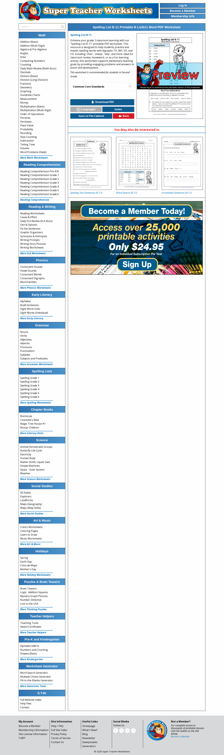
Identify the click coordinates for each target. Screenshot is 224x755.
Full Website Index (30, 699)
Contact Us (57, 742)
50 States (25, 492)
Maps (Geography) (31, 504)
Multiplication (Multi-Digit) (35, 110)
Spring (24, 557)
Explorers (25, 496)
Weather (25, 473)
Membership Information (33, 730)
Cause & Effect (28, 217)
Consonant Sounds (31, 266)
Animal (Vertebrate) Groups (36, 446)
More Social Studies (31, 513)
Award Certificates (30, 626)
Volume (24, 148)
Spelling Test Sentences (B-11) (86, 192)
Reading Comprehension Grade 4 (39, 186)
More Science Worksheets (35, 479)
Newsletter (88, 738)
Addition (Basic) (29, 41)
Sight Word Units (30, 309)
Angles (24, 53)
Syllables (25, 354)
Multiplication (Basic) (32, 106)
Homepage (88, 726)
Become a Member (30, 726)
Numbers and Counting (34, 649)
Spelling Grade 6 (29, 397)
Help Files (25, 703)
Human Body (27, 458)
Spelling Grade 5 (29, 393)
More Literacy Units (32, 433)
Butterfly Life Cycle (31, 450)
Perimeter (26, 121)
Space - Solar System (32, 469)
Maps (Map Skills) (30, 507)
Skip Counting (28, 137)
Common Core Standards (88, 86)
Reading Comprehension (34, 199)
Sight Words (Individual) (34, 312)
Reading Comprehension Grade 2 (39, 179)
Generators (89, 746)
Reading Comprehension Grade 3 (39, 182)
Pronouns (26, 347)
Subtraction (27, 140)
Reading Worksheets (32, 213)
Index (118, 109)
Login (22, 737)
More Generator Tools (33, 686)
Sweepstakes (90, 742)
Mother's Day (28, 569)
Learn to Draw (28, 534)
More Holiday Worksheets (35, 575)
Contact (24, 707)
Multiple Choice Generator (35, 676)
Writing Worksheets (32, 247)
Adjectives (26, 339)
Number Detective (31, 600)
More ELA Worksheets (33, 253)
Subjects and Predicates (34, 358)
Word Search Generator (34, 672)
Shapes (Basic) (28, 653)
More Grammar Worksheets (36, 364)
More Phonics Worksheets (35, 287)
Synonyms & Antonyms (33, 236)
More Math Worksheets (34, 157)
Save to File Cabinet (91, 116)
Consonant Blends (31, 274)
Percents (25, 117)
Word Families (28, 282)
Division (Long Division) (34, 79)
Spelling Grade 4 (29, 389)
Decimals (25, 72)
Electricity (25, 454)
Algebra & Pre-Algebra (33, 49)
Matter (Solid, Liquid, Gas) (35, 462)
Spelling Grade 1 (29, 378)
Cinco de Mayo (28, 565)
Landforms (26, 500)
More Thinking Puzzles (33, 609)
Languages (86, 109)
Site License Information (33, 734)
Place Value (26, 125)
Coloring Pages (29, 531)
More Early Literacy (31, 318)
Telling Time (27, 144)
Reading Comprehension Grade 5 (39, 190)
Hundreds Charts (30, 95)
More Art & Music (30, 544)
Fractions (25, 83)
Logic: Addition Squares (34, 592)
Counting (25, 64)
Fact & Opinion (28, 224)
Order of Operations (32, 114)
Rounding (26, 133)
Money (24, 102)
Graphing (25, 91)
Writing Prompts (30, 240)
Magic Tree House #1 (33, 423)
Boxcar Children (29, 427)
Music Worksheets (31, 538)
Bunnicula (26, 416)
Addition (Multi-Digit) (32, 45)
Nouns (24, 332)
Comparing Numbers (32, 61)
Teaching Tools (29, 623)
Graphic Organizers (31, 232)
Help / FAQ (57, 726)
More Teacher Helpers (33, 632)
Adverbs (25, 343)
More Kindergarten (31, 659)
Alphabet (25, 301)
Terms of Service (61, 738)
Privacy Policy (59, 734)
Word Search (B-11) (126, 192)
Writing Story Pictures (33, 244)
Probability (26, 129)
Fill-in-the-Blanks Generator (36, 680)
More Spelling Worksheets (35, 402)
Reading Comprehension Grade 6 (39, 194)
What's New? (89, 730)
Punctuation (27, 351)
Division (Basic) (29, 76)
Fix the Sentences (30, 228)
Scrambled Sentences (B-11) (177, 192)
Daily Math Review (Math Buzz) (38, 68)
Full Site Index (59, 730)
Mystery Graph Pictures (34, 596)
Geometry (26, 87)
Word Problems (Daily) (33, 152)
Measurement (28, 99)
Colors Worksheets (31, 527)
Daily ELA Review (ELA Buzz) (36, 221)
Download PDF (102, 102)
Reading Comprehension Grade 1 (39, 175)
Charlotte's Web (29, 420)
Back (123, 116)
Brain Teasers (28, 588)
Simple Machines (30, 465)
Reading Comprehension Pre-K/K (39, 171)
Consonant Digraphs (32, 278)
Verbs (23, 335)
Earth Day (26, 561)
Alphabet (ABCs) (29, 646)
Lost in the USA (29, 603)
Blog (85, 734)
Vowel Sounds (28, 270)
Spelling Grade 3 (29, 385)
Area (23, 57)
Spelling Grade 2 (29, 381)
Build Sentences (29, 305)
